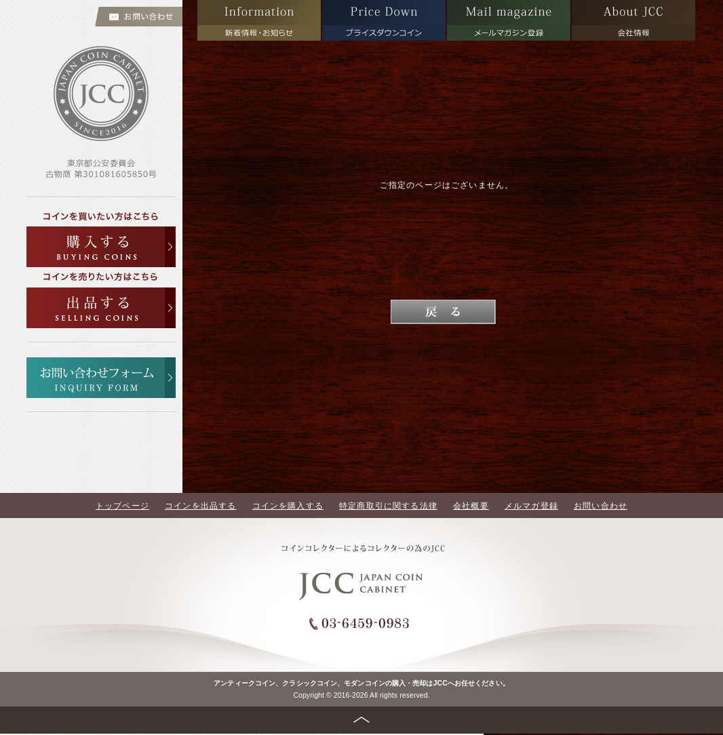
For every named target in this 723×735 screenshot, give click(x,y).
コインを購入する (288, 505)
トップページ (122, 505)
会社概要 (471, 505)
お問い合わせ (600, 505)
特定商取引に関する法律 (388, 505)
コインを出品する (200, 505)
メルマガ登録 (531, 505)
